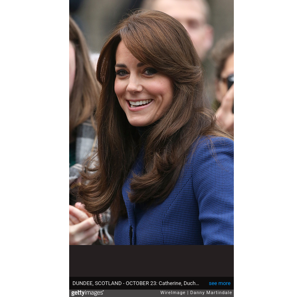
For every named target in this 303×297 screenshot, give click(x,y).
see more (220, 283)
